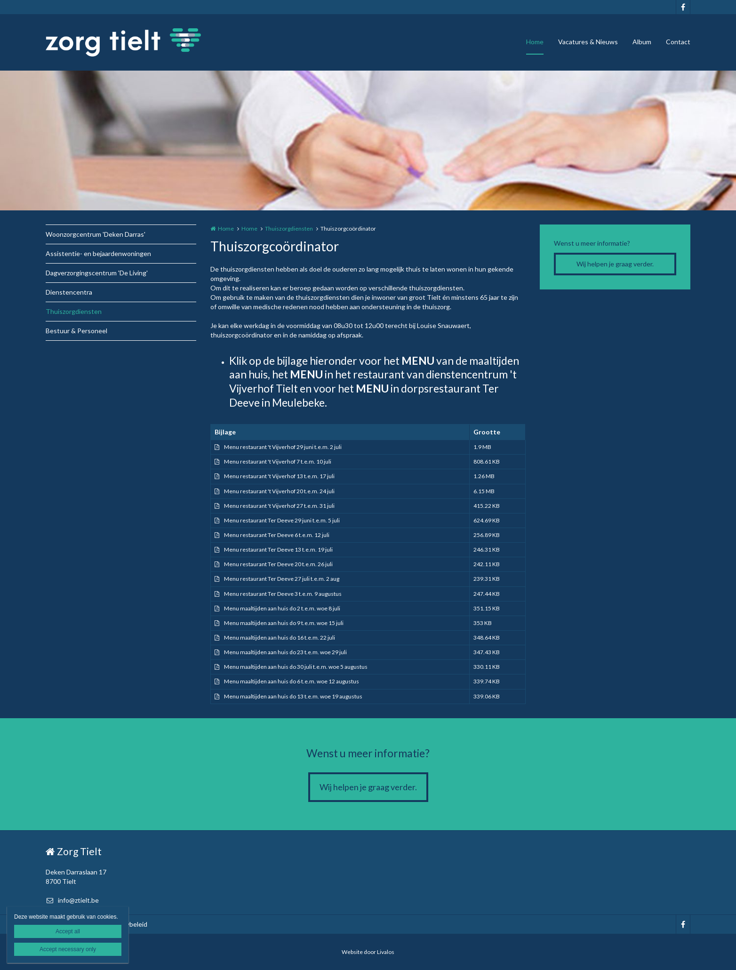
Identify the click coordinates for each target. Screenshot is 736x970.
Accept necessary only (68, 949)
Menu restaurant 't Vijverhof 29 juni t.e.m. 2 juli (283, 446)
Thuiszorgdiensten (74, 311)
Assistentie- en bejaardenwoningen (98, 253)
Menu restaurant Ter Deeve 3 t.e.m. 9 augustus (283, 593)
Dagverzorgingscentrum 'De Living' (97, 273)
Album (641, 42)
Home (535, 42)
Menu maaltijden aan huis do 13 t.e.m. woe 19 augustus (293, 696)
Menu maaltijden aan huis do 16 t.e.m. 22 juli (279, 637)
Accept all (68, 931)
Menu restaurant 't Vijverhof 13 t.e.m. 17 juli (279, 476)
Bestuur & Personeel (76, 331)
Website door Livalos (368, 951)
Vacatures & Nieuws (588, 42)
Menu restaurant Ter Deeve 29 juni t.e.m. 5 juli (282, 520)
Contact (678, 42)
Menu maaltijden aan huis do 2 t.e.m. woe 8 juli (282, 608)
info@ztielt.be (72, 900)
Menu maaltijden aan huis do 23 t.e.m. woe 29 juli (285, 652)
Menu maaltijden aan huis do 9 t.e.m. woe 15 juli (284, 622)
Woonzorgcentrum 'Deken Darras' (95, 234)
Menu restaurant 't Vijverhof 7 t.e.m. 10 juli (277, 461)
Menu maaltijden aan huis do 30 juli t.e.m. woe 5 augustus (296, 666)
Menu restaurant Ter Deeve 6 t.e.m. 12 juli (276, 534)
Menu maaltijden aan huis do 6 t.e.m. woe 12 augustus (291, 681)
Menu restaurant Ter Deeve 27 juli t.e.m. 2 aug (281, 578)
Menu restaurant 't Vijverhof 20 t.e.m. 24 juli (279, 491)
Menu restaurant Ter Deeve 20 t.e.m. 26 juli (278, 564)
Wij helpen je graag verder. (615, 264)
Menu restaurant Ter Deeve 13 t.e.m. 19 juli (278, 549)
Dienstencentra (69, 292)
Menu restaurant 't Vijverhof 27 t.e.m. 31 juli (279, 505)
